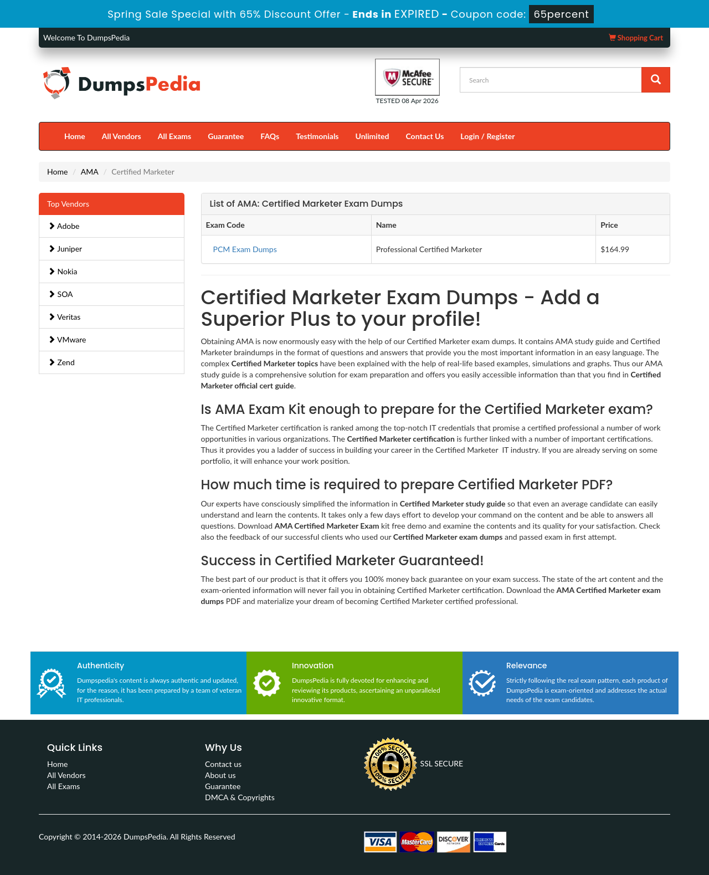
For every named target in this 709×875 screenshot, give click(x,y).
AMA (90, 171)
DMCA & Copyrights (240, 797)
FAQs (269, 136)
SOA (60, 294)
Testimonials (317, 136)
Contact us (223, 764)
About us (220, 775)
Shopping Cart (636, 37)
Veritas (64, 316)
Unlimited (372, 136)
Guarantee (226, 136)
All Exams (174, 136)
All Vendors (121, 136)
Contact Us (424, 136)
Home (74, 136)
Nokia (62, 271)
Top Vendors (68, 203)
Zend (61, 362)
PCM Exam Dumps (245, 249)
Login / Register (487, 136)
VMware (67, 339)
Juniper (65, 248)
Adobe (63, 226)
